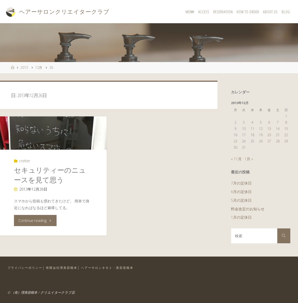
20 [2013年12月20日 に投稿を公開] (269, 135)
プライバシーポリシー (24, 268)
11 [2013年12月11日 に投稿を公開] (252, 128)
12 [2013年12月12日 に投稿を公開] (261, 128)
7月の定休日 (241, 183)
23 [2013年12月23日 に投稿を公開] (235, 141)
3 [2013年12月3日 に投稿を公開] (244, 122)
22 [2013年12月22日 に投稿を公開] (286, 135)
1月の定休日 (241, 217)
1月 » (248, 158)
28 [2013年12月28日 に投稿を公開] (278, 141)
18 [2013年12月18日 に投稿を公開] (252, 135)
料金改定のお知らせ (247, 208)
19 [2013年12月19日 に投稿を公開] (261, 135)
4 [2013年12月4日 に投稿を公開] (252, 122)
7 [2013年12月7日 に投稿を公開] (278, 122)
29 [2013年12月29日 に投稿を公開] (286, 141)
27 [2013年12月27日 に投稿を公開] (269, 141)
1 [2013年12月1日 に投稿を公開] (286, 116)
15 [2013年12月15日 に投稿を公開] (286, 128)
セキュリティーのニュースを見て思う (50, 174)
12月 (38, 67)
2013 (24, 67)
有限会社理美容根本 (61, 268)
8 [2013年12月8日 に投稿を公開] (286, 122)
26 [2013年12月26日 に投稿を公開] (261, 141)
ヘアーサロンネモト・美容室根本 (107, 268)
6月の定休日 (241, 191)
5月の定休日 (241, 200)
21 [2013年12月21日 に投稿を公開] (278, 135)
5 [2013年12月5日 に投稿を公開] (261, 122)
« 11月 (236, 158)
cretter (24, 160)
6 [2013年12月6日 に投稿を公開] (269, 122)
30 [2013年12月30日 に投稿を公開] (235, 147)
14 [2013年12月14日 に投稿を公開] (278, 128)
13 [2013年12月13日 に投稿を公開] (269, 128)
